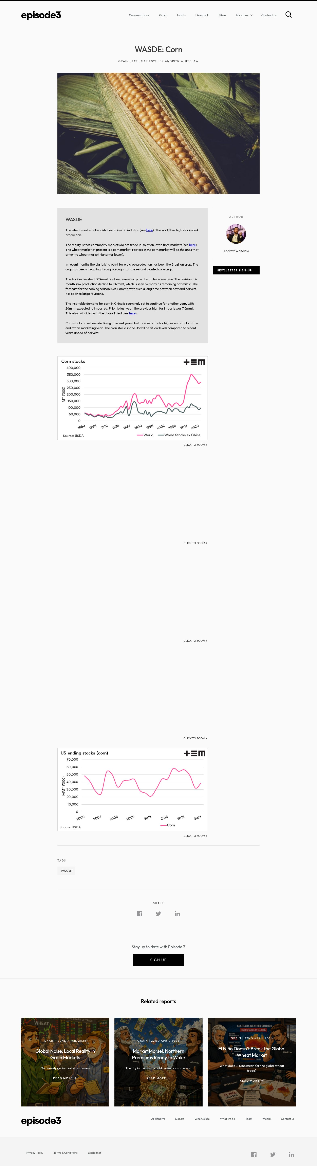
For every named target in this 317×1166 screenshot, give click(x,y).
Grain (163, 15)
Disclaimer (94, 1152)
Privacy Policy (34, 1152)
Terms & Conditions (66, 1152)
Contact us (269, 15)
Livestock (202, 15)
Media (267, 1119)
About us (242, 15)
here (149, 230)
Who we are (202, 1119)
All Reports (158, 1119)
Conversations (139, 15)
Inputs (181, 15)
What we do (227, 1119)
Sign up (158, 960)
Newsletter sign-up (234, 270)
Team (249, 1119)
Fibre (222, 15)
